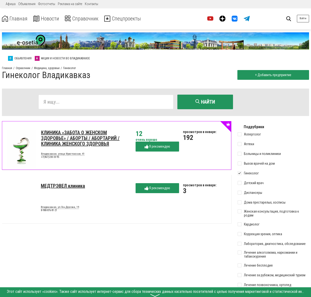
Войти (303, 18)
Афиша (11, 4)
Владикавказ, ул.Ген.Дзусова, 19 (60, 207)
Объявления (26, 4)
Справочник (86, 18)
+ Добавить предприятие (272, 75)
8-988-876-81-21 (49, 211)
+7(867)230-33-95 (50, 157)
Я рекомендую (157, 147)
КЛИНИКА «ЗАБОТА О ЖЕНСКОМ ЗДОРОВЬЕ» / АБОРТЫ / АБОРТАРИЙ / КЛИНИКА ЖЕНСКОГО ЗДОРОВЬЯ (80, 138)
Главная (15, 18)
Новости (48, 18)
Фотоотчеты (46, 4)
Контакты (91, 4)
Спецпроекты (130, 18)
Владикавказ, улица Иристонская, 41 (63, 154)
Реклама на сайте (70, 4)
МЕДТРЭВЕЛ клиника (63, 186)
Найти (205, 102)
